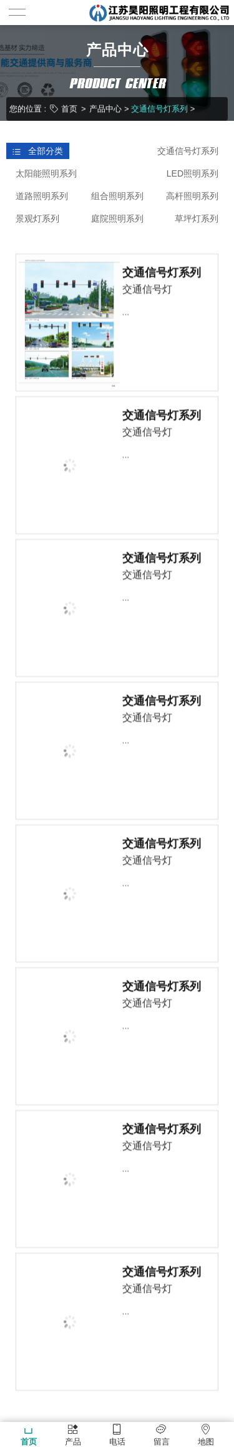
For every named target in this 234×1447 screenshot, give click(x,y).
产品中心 (105, 108)
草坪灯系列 (196, 219)
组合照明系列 (117, 196)
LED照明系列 (192, 173)
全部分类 (37, 151)
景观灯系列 (37, 219)
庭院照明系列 (117, 219)
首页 (69, 108)
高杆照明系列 (192, 196)
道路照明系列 (42, 196)
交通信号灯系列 (159, 108)
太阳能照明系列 (46, 173)
